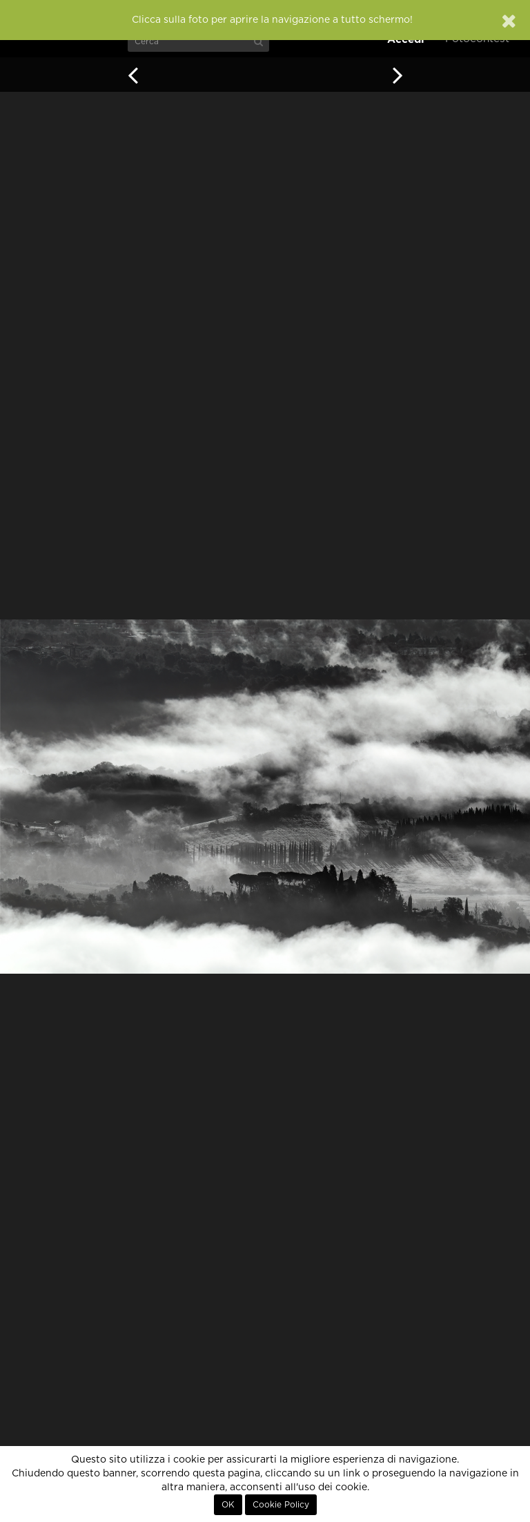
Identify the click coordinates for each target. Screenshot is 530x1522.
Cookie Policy (281, 1505)
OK (228, 1505)
